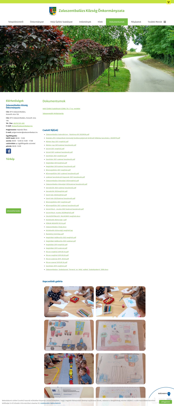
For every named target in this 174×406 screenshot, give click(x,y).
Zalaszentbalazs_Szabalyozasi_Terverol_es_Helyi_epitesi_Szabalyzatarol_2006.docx (77, 270)
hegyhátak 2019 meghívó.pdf (56, 245)
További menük (157, 22)
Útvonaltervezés (13, 211)
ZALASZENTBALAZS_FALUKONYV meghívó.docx (63, 217)
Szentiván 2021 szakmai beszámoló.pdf (60, 160)
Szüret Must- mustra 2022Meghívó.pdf (60, 213)
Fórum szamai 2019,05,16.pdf (56, 263)
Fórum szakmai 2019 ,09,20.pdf (57, 260)
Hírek (100, 22)
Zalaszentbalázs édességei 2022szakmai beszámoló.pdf (66, 185)
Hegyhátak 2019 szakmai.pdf (56, 249)
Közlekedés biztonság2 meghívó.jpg (59, 231)
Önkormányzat (37, 22)
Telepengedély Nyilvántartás (53, 114)
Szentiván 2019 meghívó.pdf (56, 267)
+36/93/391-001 (19, 124)
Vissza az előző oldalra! (57, 380)
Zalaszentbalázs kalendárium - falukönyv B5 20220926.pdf (67, 135)
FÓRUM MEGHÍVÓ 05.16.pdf (56, 224)
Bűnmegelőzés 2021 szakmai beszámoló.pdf (62, 174)
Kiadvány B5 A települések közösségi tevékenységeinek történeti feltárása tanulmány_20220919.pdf (83, 139)
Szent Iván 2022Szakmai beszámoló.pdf (60, 199)
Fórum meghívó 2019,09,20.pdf (57, 256)
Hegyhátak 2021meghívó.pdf (56, 164)
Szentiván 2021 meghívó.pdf (56, 157)
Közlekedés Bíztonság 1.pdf (56, 221)
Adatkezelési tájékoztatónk (50, 403)
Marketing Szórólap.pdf (55, 235)
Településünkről (15, 22)
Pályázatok (136, 22)
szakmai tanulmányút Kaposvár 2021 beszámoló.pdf (65, 178)
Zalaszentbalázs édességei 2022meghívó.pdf (62, 181)
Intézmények (85, 22)
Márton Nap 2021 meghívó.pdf (57, 142)
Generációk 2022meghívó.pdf (56, 192)
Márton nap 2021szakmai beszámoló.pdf (61, 146)
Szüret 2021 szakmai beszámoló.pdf (59, 153)
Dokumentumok (116, 22)
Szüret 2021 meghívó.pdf (55, 149)
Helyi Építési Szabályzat (61, 22)
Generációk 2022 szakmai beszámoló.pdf (61, 189)
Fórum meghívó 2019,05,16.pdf (57, 253)
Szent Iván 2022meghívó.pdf (56, 196)
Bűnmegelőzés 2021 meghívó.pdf (58, 171)
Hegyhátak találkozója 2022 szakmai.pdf (61, 242)
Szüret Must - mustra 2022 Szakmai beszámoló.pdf (65, 210)
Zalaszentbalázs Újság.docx (56, 228)
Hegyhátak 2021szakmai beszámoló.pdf (60, 167)
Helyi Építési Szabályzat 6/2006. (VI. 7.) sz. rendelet (61, 109)
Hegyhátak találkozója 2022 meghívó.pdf (61, 238)
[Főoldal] (50, 11)
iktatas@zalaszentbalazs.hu (22, 126)
